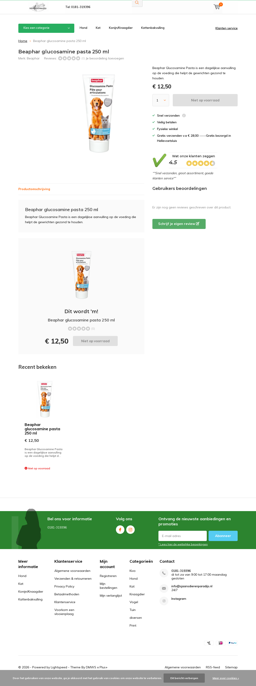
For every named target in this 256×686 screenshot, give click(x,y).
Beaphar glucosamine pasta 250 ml (42, 435)
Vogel (134, 608)
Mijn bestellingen (108, 592)
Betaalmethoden (66, 601)
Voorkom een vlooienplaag (64, 618)
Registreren (108, 583)
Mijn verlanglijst (111, 602)
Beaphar (33, 65)
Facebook (120, 535)
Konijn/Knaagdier (121, 34)
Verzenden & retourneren (73, 585)
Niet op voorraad (205, 107)
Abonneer (223, 542)
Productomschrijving (34, 196)
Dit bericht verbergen (184, 678)
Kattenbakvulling (152, 34)
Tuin (133, 616)
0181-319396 (181, 577)
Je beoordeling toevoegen (105, 65)
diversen (136, 624)
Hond (83, 34)
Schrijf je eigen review (178, 230)
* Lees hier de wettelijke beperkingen (183, 551)
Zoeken (137, 15)
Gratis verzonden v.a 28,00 (84, 6)
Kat (98, 34)
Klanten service (226, 35)
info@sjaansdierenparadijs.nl (191, 593)
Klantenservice (64, 608)
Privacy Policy (64, 593)
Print (133, 632)
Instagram (130, 535)
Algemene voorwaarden (72, 577)
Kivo (133, 577)
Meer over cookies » (226, 678)
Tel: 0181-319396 (77, 20)
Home (22, 47)
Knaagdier (137, 601)
